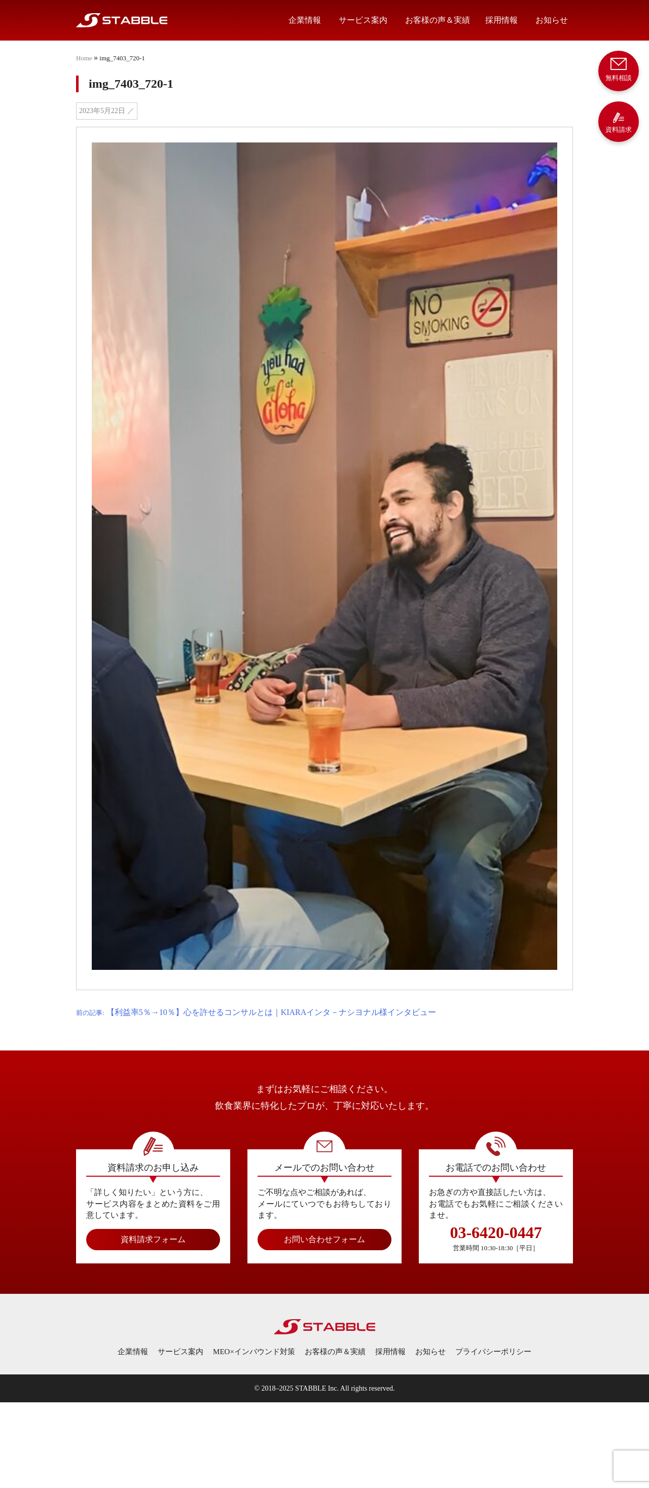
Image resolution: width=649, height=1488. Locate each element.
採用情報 (501, 20)
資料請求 (618, 122)
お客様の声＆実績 (437, 20)
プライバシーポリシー (493, 1352)
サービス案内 (363, 20)
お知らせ (551, 20)
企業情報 (305, 20)
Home (84, 58)
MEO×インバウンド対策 (254, 1352)
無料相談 (618, 69)
